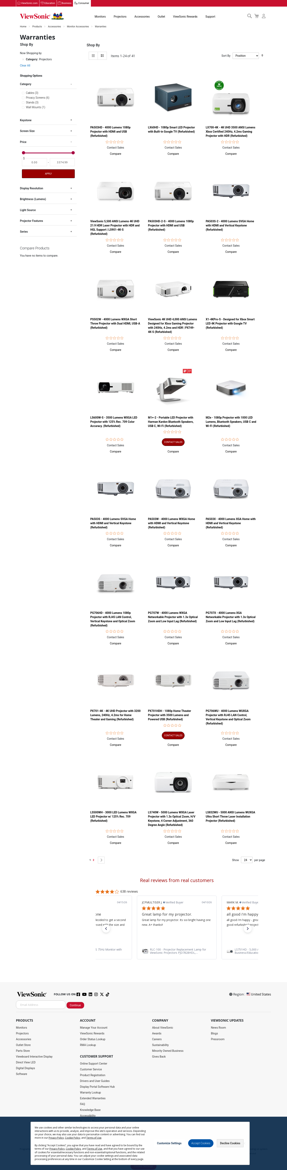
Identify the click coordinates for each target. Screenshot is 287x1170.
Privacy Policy (56, 1137)
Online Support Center (93, 1063)
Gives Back (159, 1056)
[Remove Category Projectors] (23, 59)
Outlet (161, 16)
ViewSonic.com (29, 3)
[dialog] (143, 1143)
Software (21, 1074)
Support (210, 16)
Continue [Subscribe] (75, 1005)
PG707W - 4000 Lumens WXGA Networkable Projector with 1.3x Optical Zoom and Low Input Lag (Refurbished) (173, 617)
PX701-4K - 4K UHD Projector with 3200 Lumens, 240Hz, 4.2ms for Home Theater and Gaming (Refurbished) (115, 715)
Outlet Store (23, 1045)
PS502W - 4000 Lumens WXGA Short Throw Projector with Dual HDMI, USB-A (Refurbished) (115, 323)
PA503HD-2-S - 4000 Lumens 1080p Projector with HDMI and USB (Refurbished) (171, 225)
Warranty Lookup (90, 1092)
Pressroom (217, 1039)
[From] (34, 162)
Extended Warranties (92, 1098)
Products (37, 26)
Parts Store (23, 1051)
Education (49, 3)
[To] (62, 162)
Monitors (100, 16)
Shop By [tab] (93, 45)
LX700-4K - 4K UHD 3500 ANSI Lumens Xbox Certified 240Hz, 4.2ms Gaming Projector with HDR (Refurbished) (230, 132)
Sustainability (160, 1045)
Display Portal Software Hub (97, 1087)
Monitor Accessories (78, 26)
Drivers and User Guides (95, 1081)
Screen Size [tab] (27, 131)
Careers (157, 1039)
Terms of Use (93, 1137)
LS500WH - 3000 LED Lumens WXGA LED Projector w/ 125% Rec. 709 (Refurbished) (113, 817)
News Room (218, 1027)
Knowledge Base (90, 1110)
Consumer (83, 3)
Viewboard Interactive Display (34, 1056)
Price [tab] (23, 142)
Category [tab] (25, 84)
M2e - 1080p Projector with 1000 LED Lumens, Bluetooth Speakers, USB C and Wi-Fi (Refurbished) (231, 422)
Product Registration (92, 1075)
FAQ (82, 1104)
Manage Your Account (93, 1027)
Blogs (214, 1033)
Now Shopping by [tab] (31, 53)
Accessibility (87, 1115)
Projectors (120, 16)
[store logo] (42, 16)
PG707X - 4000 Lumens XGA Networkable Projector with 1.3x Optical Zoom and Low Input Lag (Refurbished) (231, 617)
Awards (156, 1033)
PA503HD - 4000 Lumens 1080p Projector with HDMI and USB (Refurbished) (110, 132)
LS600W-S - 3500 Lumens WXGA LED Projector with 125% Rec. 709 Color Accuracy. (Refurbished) (113, 422)
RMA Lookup (88, 1045)
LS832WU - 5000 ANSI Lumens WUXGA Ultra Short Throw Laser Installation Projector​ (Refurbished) (230, 817)
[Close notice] (244, 1143)
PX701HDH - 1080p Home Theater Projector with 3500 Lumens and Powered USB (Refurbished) (169, 715)
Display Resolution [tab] (31, 188)
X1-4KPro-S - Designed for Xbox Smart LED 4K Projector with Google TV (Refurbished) (230, 323)
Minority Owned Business (168, 1051)
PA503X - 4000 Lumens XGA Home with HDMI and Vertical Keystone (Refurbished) (231, 523)
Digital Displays (25, 1068)
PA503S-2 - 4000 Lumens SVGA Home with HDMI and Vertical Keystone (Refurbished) (230, 225)
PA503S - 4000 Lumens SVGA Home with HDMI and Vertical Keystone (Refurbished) (113, 523)
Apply (48, 173)
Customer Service (91, 1069)
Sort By (225, 56)
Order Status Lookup (92, 1039)
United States (258, 994)
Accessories (142, 16)
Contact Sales (115, 147)
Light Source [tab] (28, 210)
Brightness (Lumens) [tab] (33, 199)
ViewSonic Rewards (185, 16)
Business (67, 3)
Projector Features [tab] (31, 221)
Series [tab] (24, 231)
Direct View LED (25, 1062)
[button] (115, 154)
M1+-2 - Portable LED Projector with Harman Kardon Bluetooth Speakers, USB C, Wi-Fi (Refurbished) (171, 422)
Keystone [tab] (25, 120)
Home (23, 26)
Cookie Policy (72, 1137)
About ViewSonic (162, 1027)
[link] (177, 951)
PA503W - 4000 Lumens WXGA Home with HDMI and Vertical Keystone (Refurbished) (171, 523)
